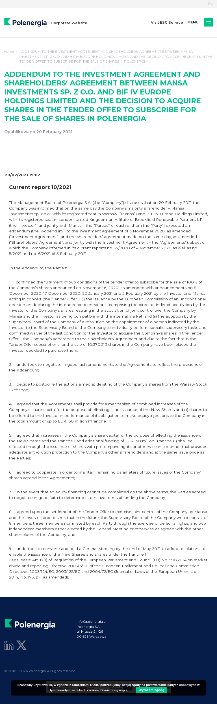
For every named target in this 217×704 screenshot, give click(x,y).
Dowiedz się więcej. (114, 690)
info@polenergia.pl (91, 622)
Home (9, 52)
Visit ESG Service (167, 22)
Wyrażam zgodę (151, 690)
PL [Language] (210, 4)
